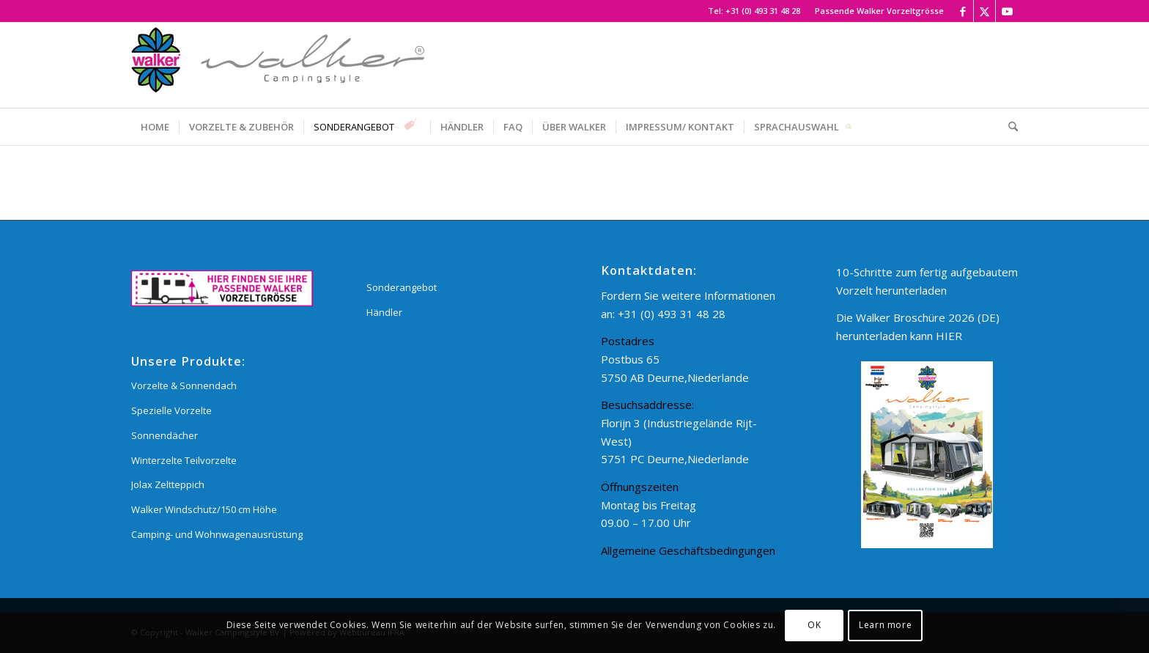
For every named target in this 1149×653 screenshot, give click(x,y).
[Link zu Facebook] (962, 11)
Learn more (885, 625)
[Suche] (1008, 126)
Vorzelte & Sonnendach (184, 385)
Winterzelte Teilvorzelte (184, 460)
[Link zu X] (984, 11)
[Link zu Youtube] (1007, 11)
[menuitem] (876, 11)
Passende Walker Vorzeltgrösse (879, 10)
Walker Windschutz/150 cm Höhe (204, 509)
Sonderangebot (401, 287)
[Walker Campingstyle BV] (277, 65)
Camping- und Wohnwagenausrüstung (217, 534)
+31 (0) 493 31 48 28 (762, 10)
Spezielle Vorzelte (171, 410)
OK (814, 625)
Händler (384, 312)
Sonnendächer (164, 435)
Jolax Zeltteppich (167, 484)
